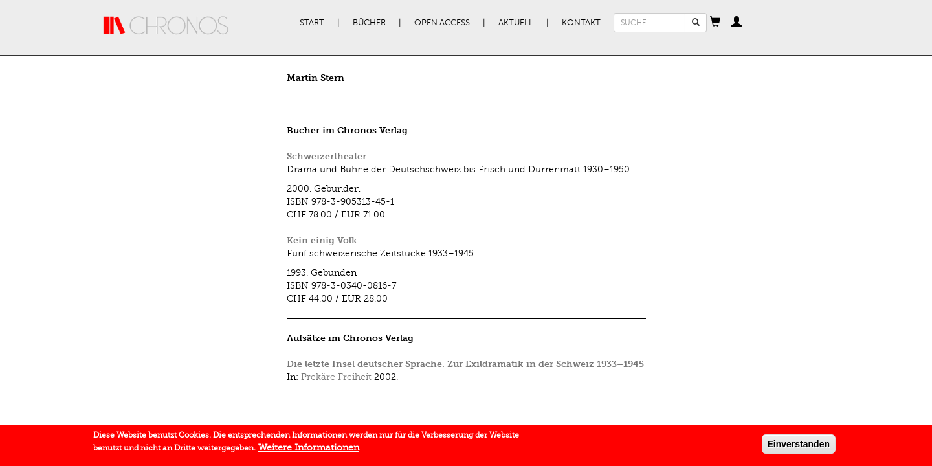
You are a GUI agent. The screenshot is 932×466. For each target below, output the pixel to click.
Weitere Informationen (308, 449)
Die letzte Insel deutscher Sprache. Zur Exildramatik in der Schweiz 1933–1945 (465, 364)
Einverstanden (799, 446)
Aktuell (515, 22)
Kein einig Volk (322, 240)
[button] (715, 22)
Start (312, 22)
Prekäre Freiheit (336, 377)
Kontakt (581, 22)
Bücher (369, 22)
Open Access (442, 22)
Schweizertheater (326, 156)
